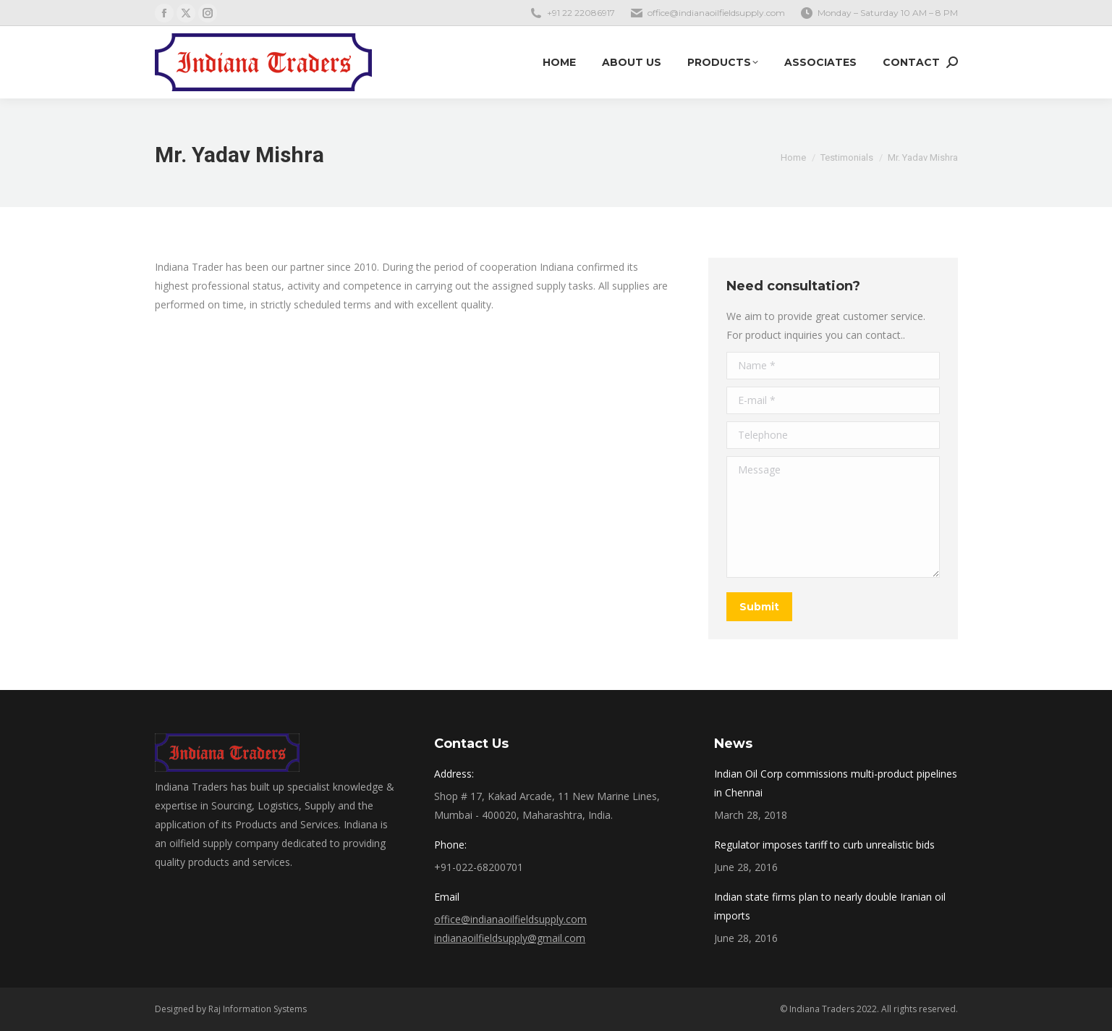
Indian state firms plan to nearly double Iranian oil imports (830, 906)
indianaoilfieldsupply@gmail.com (509, 938)
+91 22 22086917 (581, 12)
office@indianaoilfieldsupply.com (716, 12)
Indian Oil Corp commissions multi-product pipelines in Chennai (835, 783)
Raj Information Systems (257, 1009)
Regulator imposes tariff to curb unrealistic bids (824, 844)
